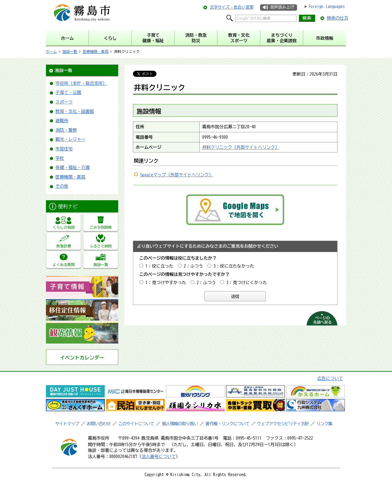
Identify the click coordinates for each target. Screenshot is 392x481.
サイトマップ (67, 424)
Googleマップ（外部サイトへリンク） (176, 175)
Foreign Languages (326, 6)
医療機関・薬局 (95, 51)
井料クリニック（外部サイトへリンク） (240, 147)
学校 (59, 158)
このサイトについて (136, 424)
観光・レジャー (70, 139)
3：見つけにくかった (246, 282)
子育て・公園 (68, 92)
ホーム (51, 51)
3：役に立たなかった (233, 266)
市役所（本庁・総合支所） (81, 83)
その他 (61, 186)
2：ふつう (193, 266)
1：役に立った (159, 266)
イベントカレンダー (82, 357)
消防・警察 (66, 130)
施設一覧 (69, 51)
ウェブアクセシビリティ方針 (283, 424)
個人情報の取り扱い (180, 424)
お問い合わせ (99, 424)
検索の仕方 (337, 18)
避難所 (61, 120)
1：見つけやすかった (165, 282)
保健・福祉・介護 (72, 167)
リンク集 (324, 424)
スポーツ (64, 102)
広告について (330, 378)
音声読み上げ (282, 7)
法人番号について (158, 456)
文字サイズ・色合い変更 (232, 7)
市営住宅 (64, 149)
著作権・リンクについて (227, 424)
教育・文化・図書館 (74, 111)
